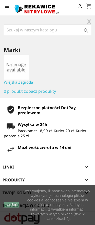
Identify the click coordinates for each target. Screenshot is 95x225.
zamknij (11, 205)
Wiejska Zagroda (18, 82)
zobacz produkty (40, 91)
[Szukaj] (47, 30)
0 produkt (13, 91)
